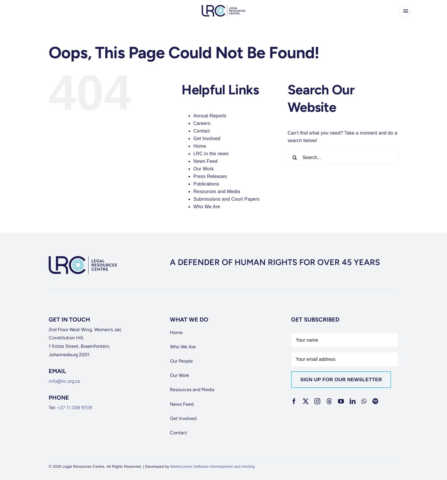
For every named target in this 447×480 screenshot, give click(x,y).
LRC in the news (210, 153)
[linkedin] (353, 401)
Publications (206, 183)
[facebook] (294, 401)
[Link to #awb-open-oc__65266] (405, 10)
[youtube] (341, 401)
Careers (201, 123)
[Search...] (343, 157)
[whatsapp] (363, 401)
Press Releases (210, 176)
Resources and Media (216, 191)
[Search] (295, 157)
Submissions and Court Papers (226, 199)
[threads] (329, 401)
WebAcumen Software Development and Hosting (212, 466)
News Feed (205, 161)
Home (199, 146)
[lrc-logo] (223, 7)
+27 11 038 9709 (74, 407)
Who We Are (206, 206)
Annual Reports (209, 115)
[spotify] (375, 401)
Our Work (203, 168)
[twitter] (306, 401)
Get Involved (206, 138)
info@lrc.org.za (64, 381)
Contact (201, 130)
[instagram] (317, 401)
